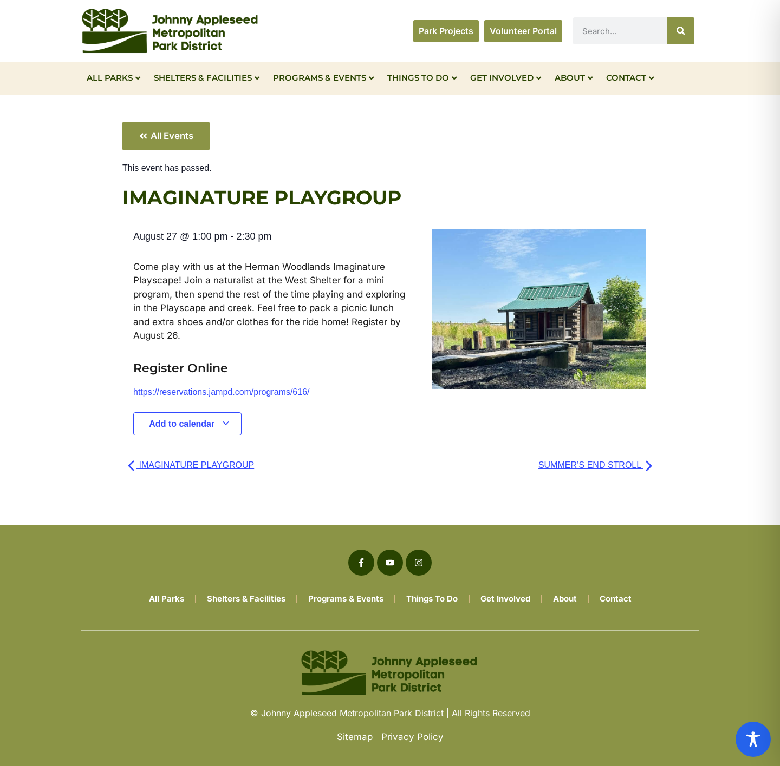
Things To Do (422, 77)
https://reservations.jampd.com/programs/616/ (221, 392)
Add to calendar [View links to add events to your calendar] (189, 423)
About (574, 77)
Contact (630, 77)
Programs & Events (323, 77)
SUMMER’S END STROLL (595, 465)
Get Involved (505, 77)
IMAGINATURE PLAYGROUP (191, 465)
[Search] (680, 30)
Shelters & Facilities (206, 77)
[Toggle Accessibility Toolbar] (753, 739)
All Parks (113, 77)
